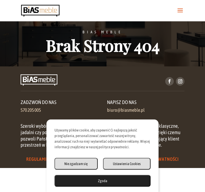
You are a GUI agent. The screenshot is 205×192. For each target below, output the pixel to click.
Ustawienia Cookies (127, 164)
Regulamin (37, 159)
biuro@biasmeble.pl (126, 110)
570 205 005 (31, 110)
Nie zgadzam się (76, 164)
